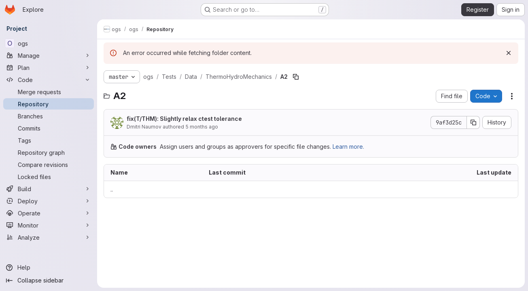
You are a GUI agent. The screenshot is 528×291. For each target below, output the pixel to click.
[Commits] (48, 128)
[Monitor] (48, 225)
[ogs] (48, 43)
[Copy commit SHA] (473, 122)
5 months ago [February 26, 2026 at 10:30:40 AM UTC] (201, 127)
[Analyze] (48, 237)
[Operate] (48, 213)
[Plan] (48, 67)
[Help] (48, 267)
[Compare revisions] (48, 164)
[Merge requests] (48, 91)
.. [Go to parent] (111, 189)
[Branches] (48, 116)
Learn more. (348, 146)
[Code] (48, 79)
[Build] (48, 188)
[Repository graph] (48, 152)
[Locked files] (48, 176)
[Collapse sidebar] (48, 280)
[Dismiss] (508, 53)
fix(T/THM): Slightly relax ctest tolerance (184, 118)
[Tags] (48, 140)
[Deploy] (48, 201)
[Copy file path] (295, 76)
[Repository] (48, 104)
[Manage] (48, 55)
